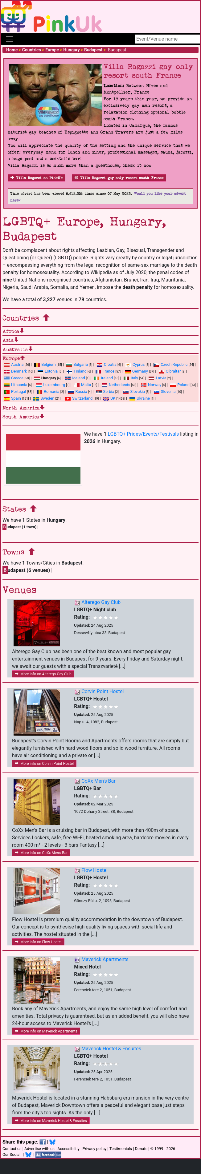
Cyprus (135, 364)
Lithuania (15, 384)
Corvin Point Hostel (102, 691)
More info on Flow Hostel (38, 942)
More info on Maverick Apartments (46, 1031)
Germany (136, 371)
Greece (13, 378)
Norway (151, 384)
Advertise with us (39, 1148)
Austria (14, 364)
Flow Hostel (94, 870)
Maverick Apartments (104, 959)
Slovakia (134, 391)
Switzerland (78, 398)
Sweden (43, 398)
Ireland (103, 378)
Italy (131, 378)
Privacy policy (94, 1148)
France (105, 371)
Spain (12, 398)
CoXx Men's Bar (98, 781)
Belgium (44, 364)
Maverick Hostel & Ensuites (111, 1049)
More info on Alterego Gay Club (43, 674)
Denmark (15, 371)
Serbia (105, 391)
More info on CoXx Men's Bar (41, 853)
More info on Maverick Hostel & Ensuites (51, 1121)
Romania (48, 391)
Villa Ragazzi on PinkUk (36, 178)
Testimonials (120, 1148)
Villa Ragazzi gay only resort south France (119, 178)
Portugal (15, 391)
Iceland (75, 378)
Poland (180, 384)
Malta (82, 384)
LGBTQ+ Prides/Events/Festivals (143, 434)
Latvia (157, 378)
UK (109, 398)
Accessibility (68, 1148)
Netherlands (116, 384)
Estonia (48, 371)
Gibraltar (170, 371)
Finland (77, 371)
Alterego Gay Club (101, 602)
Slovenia (165, 391)
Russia (77, 391)
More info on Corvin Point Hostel (44, 763)
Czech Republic (170, 364)
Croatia (107, 364)
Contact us (12, 1148)
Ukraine (139, 398)
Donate (141, 1148)
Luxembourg (50, 384)
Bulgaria (77, 364)
